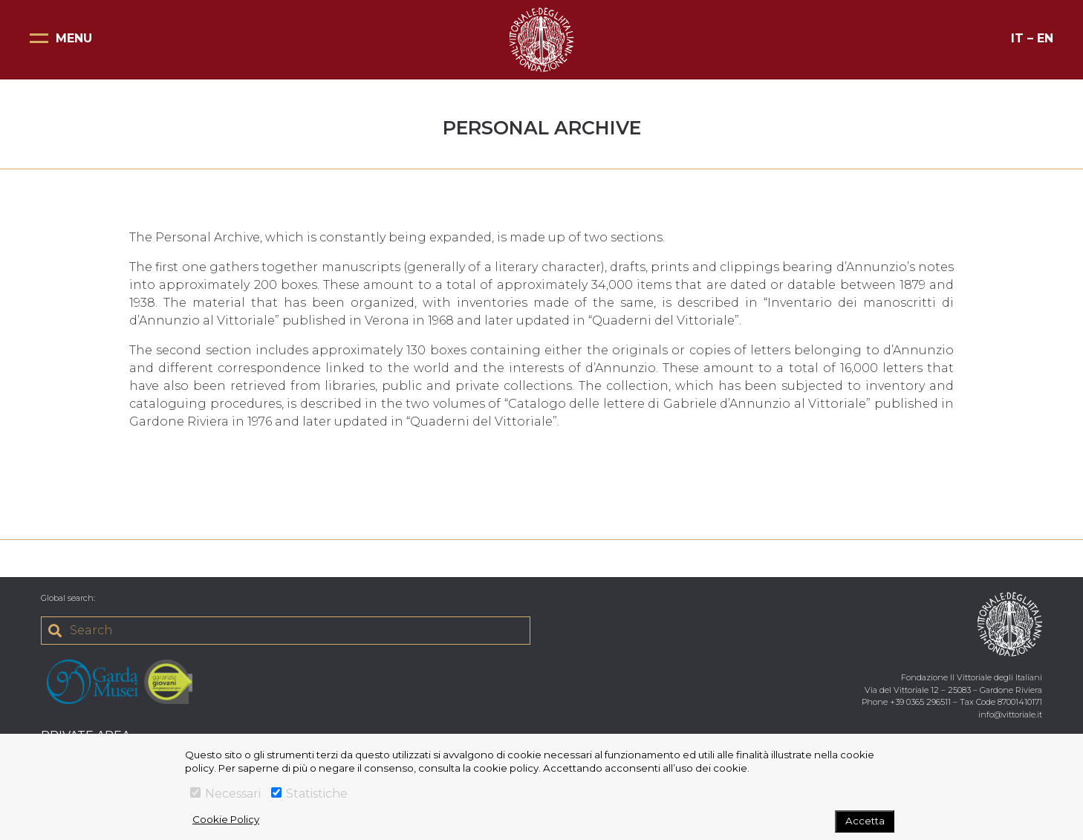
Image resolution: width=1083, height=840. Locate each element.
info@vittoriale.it (1010, 714)
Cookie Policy (225, 819)
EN (1045, 38)
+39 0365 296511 (920, 702)
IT (1017, 38)
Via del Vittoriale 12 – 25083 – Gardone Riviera (953, 690)
